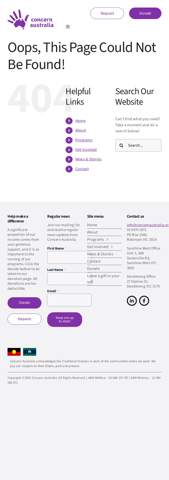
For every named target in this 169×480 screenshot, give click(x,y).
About (80, 130)
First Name (57, 248)
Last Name (56, 269)
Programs (83, 140)
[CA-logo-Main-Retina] (31, 11)
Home (80, 121)
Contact (82, 169)
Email (53, 291)
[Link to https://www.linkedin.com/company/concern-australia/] (132, 301)
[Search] (121, 145)
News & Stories (88, 159)
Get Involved (86, 149)
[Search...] (138, 145)
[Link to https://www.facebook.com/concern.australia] (144, 301)
